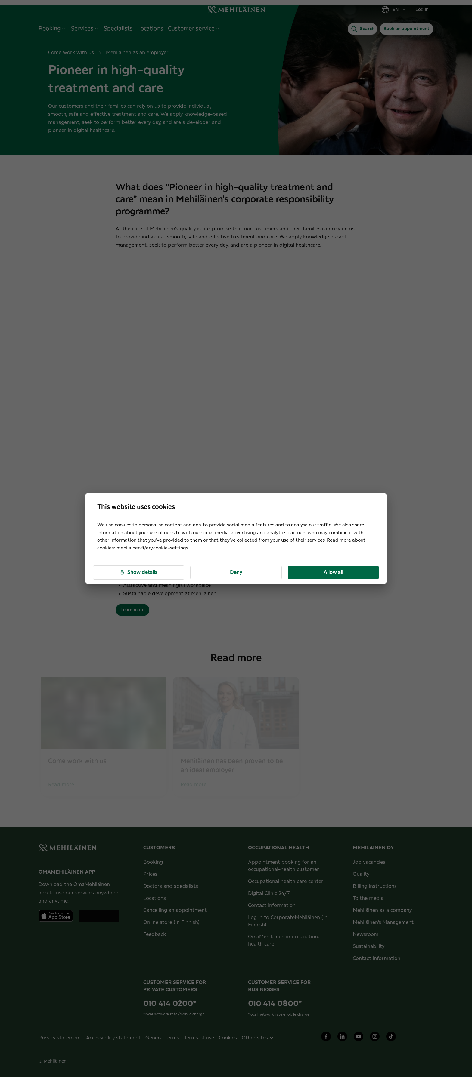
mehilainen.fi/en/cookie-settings (152, 548)
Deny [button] (236, 572)
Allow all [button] (333, 572)
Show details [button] (138, 572)
